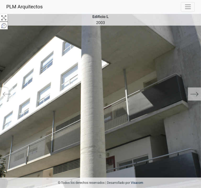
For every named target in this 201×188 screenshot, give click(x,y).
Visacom (137, 183)
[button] (15, 94)
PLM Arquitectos (24, 7)
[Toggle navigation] (188, 7)
